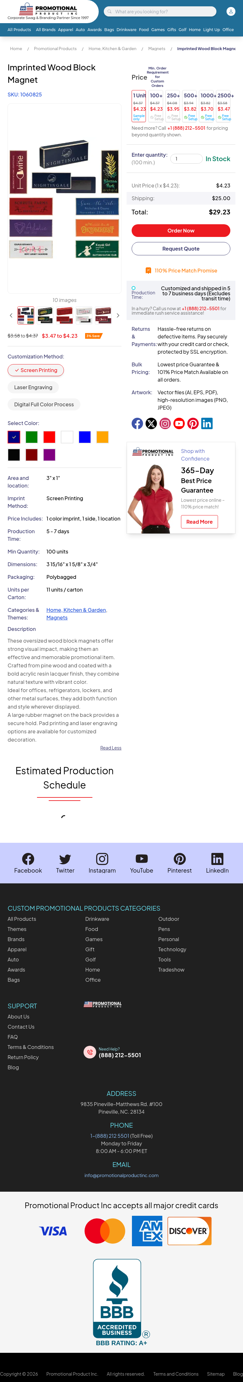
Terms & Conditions (31, 1047)
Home (195, 29)
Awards (94, 29)
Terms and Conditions (176, 1374)
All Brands (46, 29)
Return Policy (23, 1057)
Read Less (111, 747)
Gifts (171, 29)
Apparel (65, 29)
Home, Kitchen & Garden (112, 48)
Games (158, 29)
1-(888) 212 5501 (109, 1135)
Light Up (211, 29)
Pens (164, 929)
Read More (199, 521)
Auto (80, 29)
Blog (13, 1067)
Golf (182, 29)
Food (144, 29)
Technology (172, 949)
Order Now (181, 230)
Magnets (156, 48)
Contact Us (21, 1026)
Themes (17, 929)
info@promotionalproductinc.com (121, 1175)
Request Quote (181, 248)
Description (22, 629)
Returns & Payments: (142, 336)
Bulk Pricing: (141, 368)
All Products (19, 29)
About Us (18, 1016)
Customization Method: (36, 356)
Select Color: (23, 423)
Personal (168, 939)
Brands (16, 939)
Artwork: (142, 392)
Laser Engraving (33, 387)
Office (228, 29)
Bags (109, 29)
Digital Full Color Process (44, 404)
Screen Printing (35, 370)
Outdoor (168, 918)
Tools (164, 959)
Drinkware (126, 29)
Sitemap (216, 1374)
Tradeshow (171, 969)
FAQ (13, 1036)
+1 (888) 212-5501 (186, 128)
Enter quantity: (150, 158)
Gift (90, 949)
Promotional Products (55, 48)
